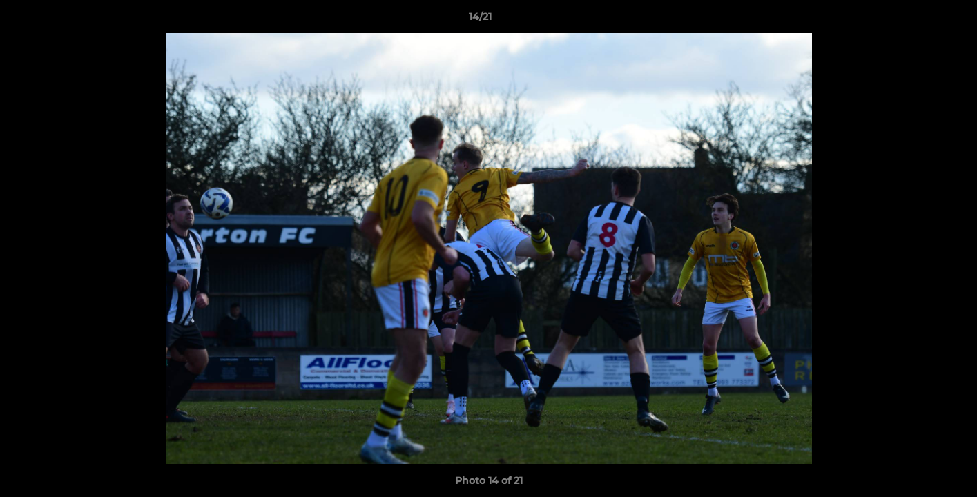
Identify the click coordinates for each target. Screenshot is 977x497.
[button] (919, 20)
